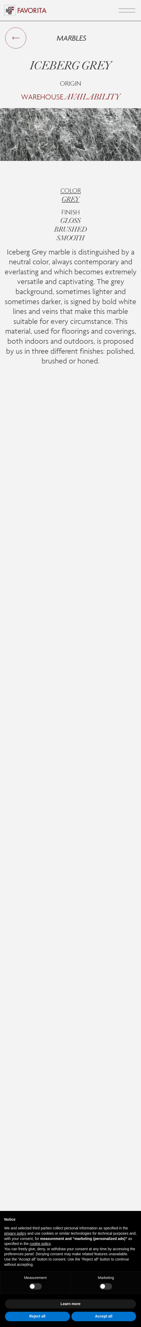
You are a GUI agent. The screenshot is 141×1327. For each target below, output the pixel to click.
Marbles (71, 37)
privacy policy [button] (15, 1233)
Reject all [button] (37, 1316)
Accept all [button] (103, 1316)
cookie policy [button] (40, 1244)
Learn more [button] (70, 1304)
